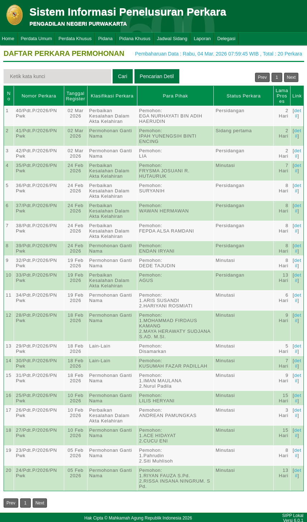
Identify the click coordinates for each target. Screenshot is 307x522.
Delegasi (226, 38)
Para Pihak (175, 96)
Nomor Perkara (39, 96)
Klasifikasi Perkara (112, 96)
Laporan (202, 38)
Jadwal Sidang (172, 38)
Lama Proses (282, 96)
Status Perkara (244, 96)
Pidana (105, 38)
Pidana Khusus (134, 38)
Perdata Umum (36, 38)
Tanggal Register (75, 96)
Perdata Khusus (75, 38)
